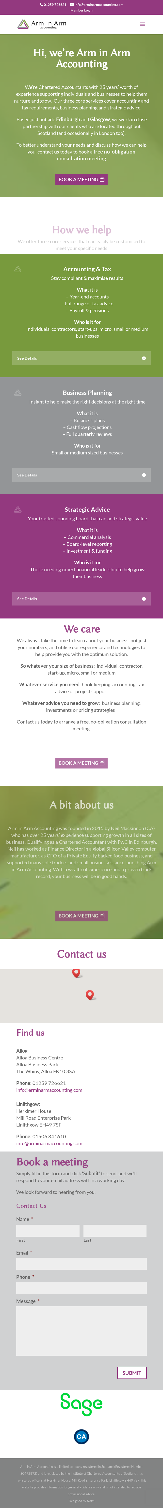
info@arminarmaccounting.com (49, 1090)
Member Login (81, 10)
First (20, 1240)
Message (28, 1301)
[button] (91, 995)
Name (24, 1219)
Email (24, 1253)
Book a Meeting (78, 180)
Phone (25, 1277)
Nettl (91, 1501)
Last (88, 1240)
